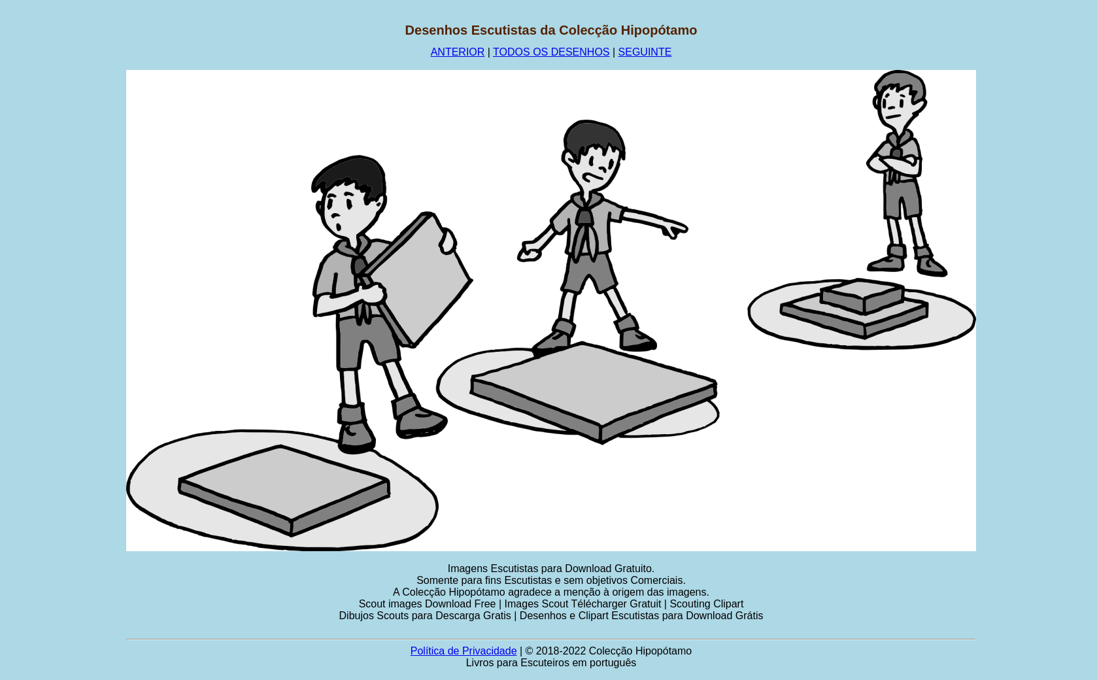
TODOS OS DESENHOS (551, 52)
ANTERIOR (458, 52)
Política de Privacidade (464, 650)
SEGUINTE (645, 52)
